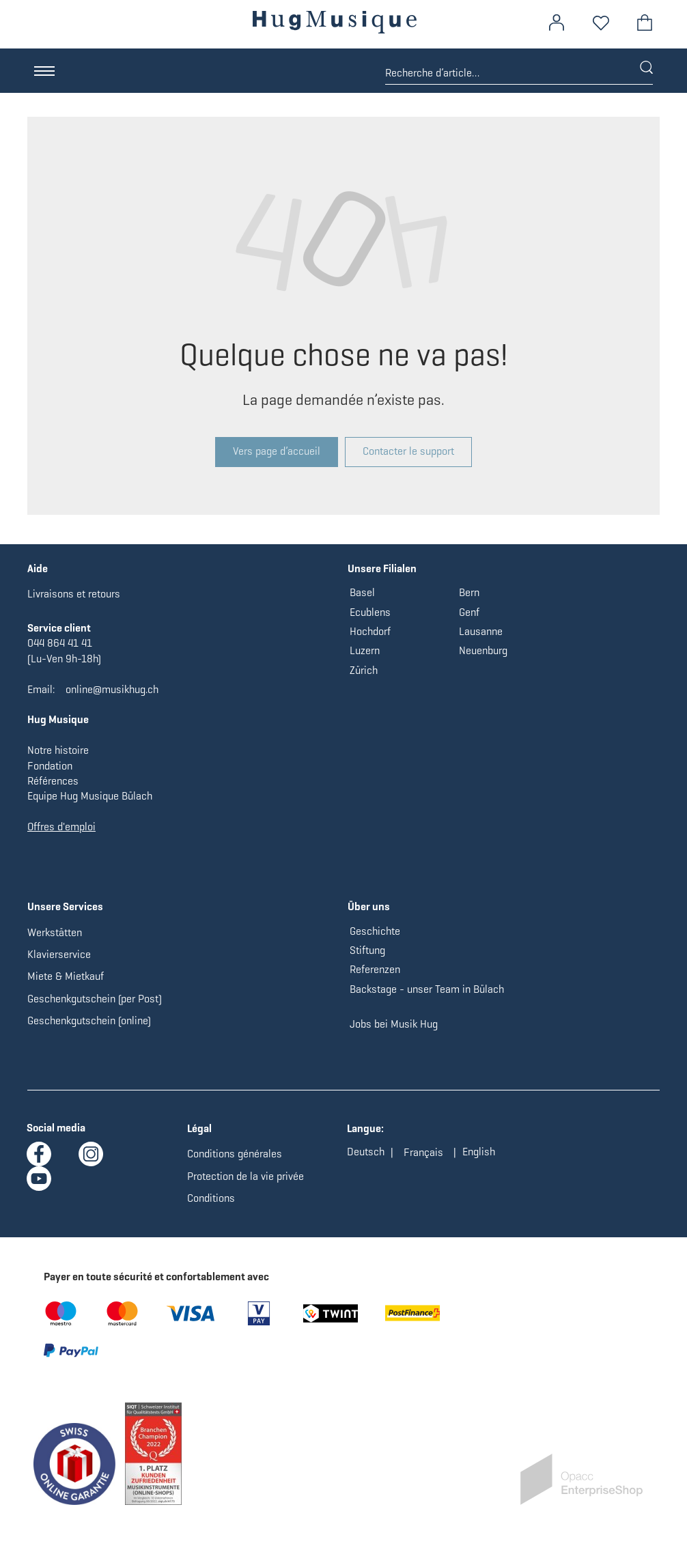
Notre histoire (58, 750)
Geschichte (375, 931)
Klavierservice (59, 954)
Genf (469, 612)
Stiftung (367, 950)
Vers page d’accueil (276, 451)
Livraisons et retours (73, 594)
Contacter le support (408, 451)
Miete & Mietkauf (65, 976)
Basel (362, 592)
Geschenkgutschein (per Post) (94, 998)
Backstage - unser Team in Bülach (427, 989)
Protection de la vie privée (245, 1176)
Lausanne (481, 631)
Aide (37, 568)
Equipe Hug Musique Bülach (89, 796)
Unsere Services (65, 906)
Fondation (49, 766)
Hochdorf (370, 631)
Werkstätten (54, 932)
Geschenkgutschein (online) (89, 1020)
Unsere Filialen (382, 568)
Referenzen (375, 969)
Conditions (211, 1198)
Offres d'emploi (61, 826)
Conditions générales (234, 1153)
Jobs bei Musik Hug (394, 1024)
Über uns (369, 906)
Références (53, 781)
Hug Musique (58, 719)
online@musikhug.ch (112, 689)
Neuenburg (483, 650)
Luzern (365, 650)
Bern (469, 592)
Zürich (364, 670)
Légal (199, 1128)
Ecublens (370, 612)
